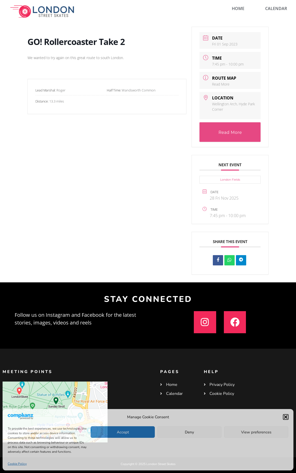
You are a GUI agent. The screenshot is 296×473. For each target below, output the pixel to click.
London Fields (230, 179)
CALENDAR (276, 8)
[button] (285, 417)
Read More (221, 84)
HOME (238, 8)
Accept (123, 432)
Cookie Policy (17, 464)
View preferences (256, 432)
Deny (189, 432)
